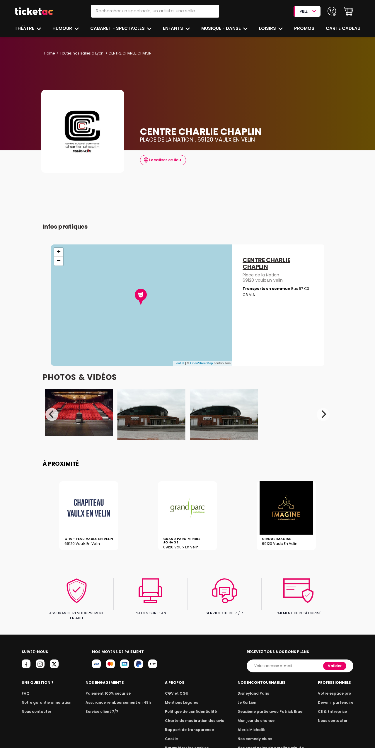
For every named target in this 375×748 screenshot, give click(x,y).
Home (49, 53)
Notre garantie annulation (45, 697)
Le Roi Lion (249, 697)
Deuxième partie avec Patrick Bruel (271, 706)
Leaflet (179, 363)
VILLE (307, 11)
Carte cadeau (343, 28)
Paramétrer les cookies (186, 743)
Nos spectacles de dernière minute (271, 743)
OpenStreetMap (201, 363)
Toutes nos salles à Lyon (81, 53)
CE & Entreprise (333, 706)
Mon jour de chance (257, 715)
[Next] (323, 414)
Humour (63, 28)
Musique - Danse (222, 28)
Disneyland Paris (255, 688)
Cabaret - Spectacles (118, 28)
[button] (348, 11)
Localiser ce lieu (162, 160)
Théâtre (25, 28)
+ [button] (59, 252)
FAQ (25, 688)
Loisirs (268, 28)
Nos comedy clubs (256, 734)
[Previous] (51, 414)
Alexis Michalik (253, 724)
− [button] (59, 261)
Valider (335, 661)
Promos (304, 28)
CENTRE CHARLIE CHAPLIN (266, 264)
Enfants (173, 28)
